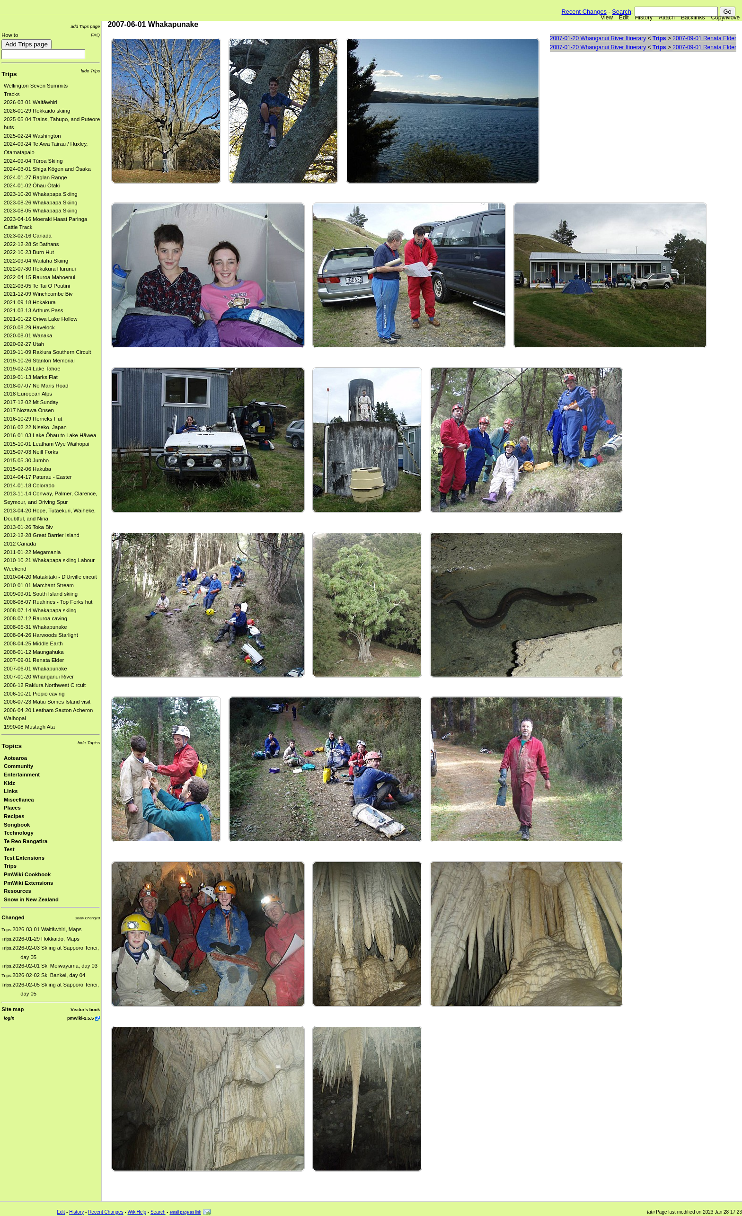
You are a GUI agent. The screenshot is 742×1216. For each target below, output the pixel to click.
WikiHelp (137, 1212)
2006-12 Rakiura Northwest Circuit (45, 685)
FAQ (95, 34)
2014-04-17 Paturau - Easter (38, 477)
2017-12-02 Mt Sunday (31, 402)
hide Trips (90, 70)
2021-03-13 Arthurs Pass (33, 310)
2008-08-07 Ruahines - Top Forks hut (48, 602)
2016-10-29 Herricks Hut (33, 419)
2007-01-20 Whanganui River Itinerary (598, 38)
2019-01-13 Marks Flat (31, 377)
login (9, 1018)
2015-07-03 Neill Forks (31, 452)
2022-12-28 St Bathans (31, 244)
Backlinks (693, 17)
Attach (667, 17)
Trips (9, 74)
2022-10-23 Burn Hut (29, 252)
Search (621, 11)
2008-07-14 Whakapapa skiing (40, 610)
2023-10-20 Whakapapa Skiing (41, 194)
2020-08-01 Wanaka (28, 335)
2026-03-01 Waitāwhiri (30, 102)
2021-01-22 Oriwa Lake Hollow (41, 319)
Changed (12, 917)
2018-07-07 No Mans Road (36, 385)
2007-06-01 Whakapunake (35, 668)
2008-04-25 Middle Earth (33, 643)
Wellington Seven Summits (36, 85)
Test (9, 849)
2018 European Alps (28, 394)
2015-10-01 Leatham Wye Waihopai (46, 444)
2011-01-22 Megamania (32, 552)
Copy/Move (725, 17)
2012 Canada (20, 543)
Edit (624, 17)
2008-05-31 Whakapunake (35, 627)
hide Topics (89, 742)
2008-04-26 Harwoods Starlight (41, 635)
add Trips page (85, 26)
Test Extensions (24, 858)
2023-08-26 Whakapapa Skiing (41, 202)
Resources (17, 891)
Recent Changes (584, 11)
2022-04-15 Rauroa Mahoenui (39, 277)
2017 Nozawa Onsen (29, 410)
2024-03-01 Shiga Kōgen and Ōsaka (47, 169)
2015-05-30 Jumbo (26, 460)
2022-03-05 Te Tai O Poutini (37, 286)
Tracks (12, 94)
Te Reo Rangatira (25, 841)
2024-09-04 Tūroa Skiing (33, 161)
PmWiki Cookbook (27, 874)
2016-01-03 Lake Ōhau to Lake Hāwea (50, 435)
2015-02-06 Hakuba (27, 469)
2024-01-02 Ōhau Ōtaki (32, 185)
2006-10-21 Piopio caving (34, 693)
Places (12, 808)
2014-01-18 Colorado (29, 485)
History (644, 17)
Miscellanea (19, 799)
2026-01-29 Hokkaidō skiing (37, 111)
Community (18, 766)
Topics (11, 745)
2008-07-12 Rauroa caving (35, 618)
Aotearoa (15, 758)
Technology (19, 833)
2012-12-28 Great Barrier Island (42, 535)
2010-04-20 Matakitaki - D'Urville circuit (50, 577)
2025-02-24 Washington (32, 136)
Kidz (9, 783)
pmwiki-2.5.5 (80, 1018)
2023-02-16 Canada (28, 235)
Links (11, 791)
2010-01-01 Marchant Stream (39, 585)
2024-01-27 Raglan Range (35, 177)
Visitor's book (85, 1009)
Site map (12, 1009)
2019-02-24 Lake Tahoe (32, 368)
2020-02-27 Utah (24, 344)
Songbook (17, 825)
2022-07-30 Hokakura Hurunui (40, 269)
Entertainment (22, 774)
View (607, 17)
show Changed (87, 918)
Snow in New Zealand (31, 899)
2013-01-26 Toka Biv (28, 527)
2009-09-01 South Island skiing (41, 594)
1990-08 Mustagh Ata (29, 727)
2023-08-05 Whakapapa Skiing (41, 210)
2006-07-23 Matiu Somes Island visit (47, 702)
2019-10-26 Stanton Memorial (39, 360)
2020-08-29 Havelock (29, 327)
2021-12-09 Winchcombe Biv (38, 294)
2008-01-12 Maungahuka (34, 652)
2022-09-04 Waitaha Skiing (36, 261)
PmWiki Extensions (28, 883)
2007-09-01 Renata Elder (34, 660)
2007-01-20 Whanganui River (39, 676)
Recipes (14, 816)
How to (9, 35)
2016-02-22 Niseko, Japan (35, 427)
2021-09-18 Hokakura (30, 302)
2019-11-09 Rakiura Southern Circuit (47, 352)
